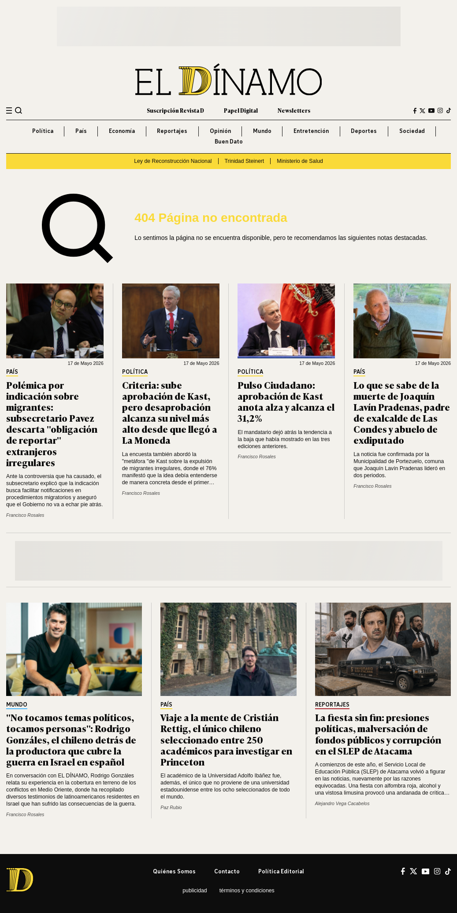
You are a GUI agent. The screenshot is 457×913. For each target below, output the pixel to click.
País (81, 131)
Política (42, 131)
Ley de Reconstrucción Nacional (173, 161)
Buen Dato (229, 141)
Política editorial (281, 871)
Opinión (220, 131)
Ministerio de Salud (300, 161)
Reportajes (172, 131)
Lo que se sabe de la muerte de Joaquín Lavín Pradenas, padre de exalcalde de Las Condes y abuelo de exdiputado (401, 412)
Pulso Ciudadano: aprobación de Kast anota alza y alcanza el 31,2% (286, 401)
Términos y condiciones (247, 890)
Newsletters (294, 110)
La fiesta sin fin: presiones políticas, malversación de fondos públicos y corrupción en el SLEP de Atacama (378, 733)
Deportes (364, 131)
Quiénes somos (174, 871)
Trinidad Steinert (244, 161)
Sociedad (412, 131)
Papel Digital (241, 110)
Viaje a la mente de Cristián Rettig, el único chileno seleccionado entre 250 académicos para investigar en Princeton (226, 739)
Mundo (262, 131)
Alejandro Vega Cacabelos (342, 803)
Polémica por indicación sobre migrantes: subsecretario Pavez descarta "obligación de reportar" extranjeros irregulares (51, 423)
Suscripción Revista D (175, 110)
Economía (122, 131)
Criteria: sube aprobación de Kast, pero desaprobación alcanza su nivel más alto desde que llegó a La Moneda (169, 412)
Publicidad (194, 890)
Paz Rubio (171, 807)
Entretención (311, 131)
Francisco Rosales (25, 515)
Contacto (227, 871)
